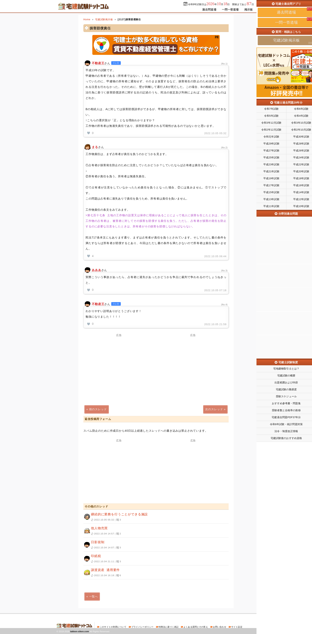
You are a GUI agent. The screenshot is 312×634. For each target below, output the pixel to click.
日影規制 (154, 545)
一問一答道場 (230, 9)
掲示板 (248, 9)
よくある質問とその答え (195, 627)
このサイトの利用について (113, 627)
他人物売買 (154, 531)
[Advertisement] (119, 364)
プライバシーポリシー (142, 627)
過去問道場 (209, 9)
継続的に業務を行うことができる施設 (154, 517)
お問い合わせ (219, 627)
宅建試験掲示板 (104, 19)
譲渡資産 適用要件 (154, 572)
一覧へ (93, 596)
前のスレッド (98, 409)
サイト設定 (236, 627)
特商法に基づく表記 (168, 627)
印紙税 (154, 558)
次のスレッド (214, 409)
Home (86, 19)
